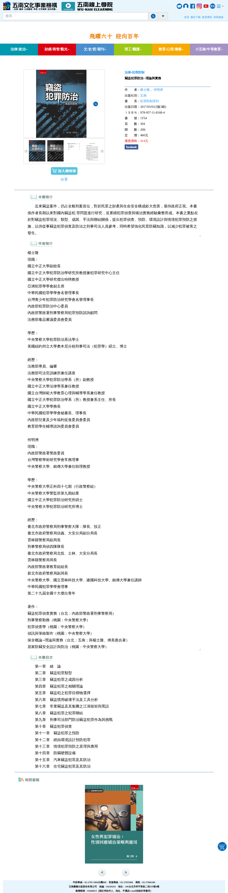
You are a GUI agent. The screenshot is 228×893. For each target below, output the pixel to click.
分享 (64, 179)
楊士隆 (144, 89)
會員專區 (207, 17)
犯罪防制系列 (149, 101)
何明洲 (158, 89)
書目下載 (196, 17)
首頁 (186, 17)
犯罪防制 (138, 72)
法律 (128, 72)
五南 (143, 95)
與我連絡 (218, 17)
